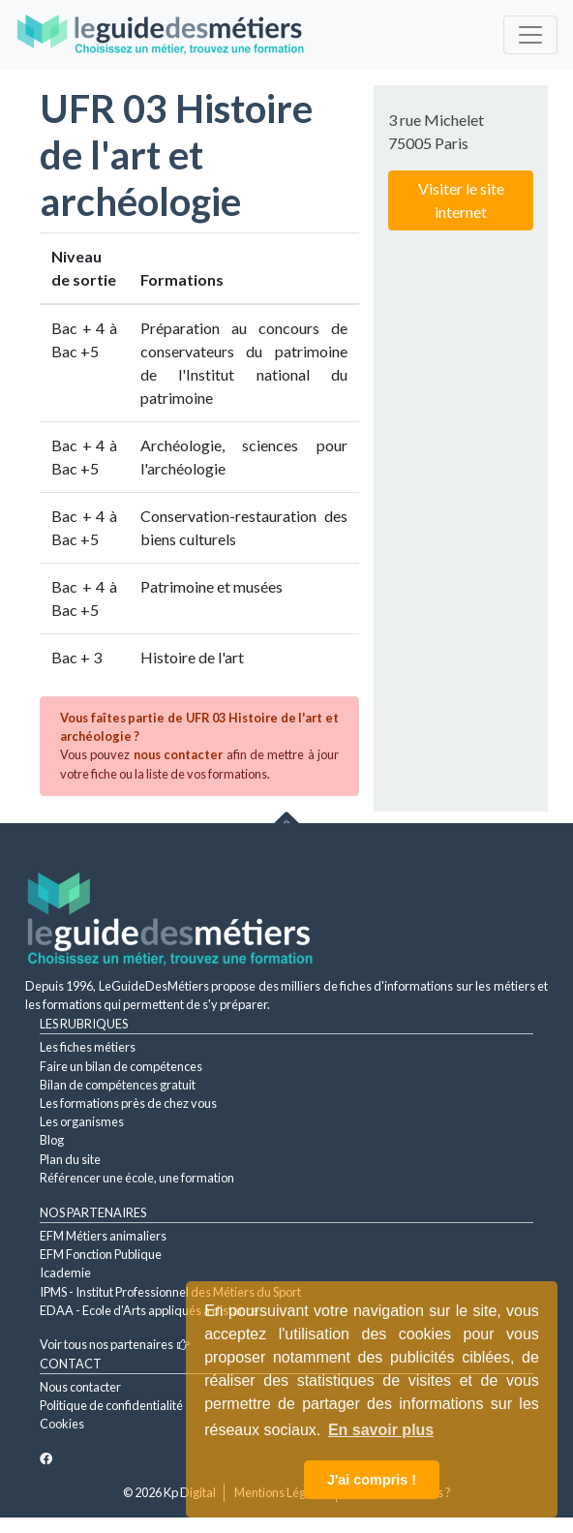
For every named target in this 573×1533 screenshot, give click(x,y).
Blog (52, 1140)
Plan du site (70, 1159)
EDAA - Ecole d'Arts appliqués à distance (149, 1310)
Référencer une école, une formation (137, 1177)
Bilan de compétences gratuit (118, 1084)
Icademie (65, 1272)
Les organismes (82, 1121)
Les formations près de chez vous (128, 1103)
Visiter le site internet (461, 200)
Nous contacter (80, 1387)
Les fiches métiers (88, 1047)
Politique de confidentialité (111, 1405)
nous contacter (178, 754)
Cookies (62, 1423)
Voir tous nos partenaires (115, 1344)
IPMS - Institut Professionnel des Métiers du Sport (170, 1292)
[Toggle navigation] (530, 34)
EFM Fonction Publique (101, 1254)
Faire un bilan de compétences (121, 1066)
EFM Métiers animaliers (103, 1235)
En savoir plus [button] (381, 1430)
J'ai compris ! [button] (371, 1479)
